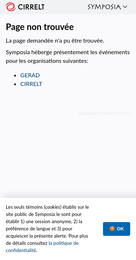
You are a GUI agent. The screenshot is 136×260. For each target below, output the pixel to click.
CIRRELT (31, 83)
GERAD (30, 75)
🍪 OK (116, 228)
